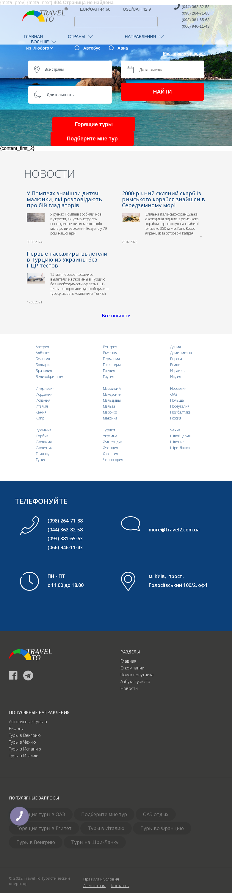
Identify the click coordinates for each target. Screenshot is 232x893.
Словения (44, 447)
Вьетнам (110, 352)
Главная (128, 661)
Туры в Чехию (22, 742)
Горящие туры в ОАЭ (40, 814)
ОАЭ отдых (155, 814)
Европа (176, 358)
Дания (175, 346)
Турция (109, 430)
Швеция (177, 441)
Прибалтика (180, 412)
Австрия (42, 346)
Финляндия (113, 441)
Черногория (113, 459)
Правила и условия (101, 879)
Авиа (122, 48)
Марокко (110, 412)
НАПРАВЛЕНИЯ (144, 36)
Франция (110, 447)
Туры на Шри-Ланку (94, 842)
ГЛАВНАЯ (33, 36)
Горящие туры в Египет (44, 828)
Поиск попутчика (136, 674)
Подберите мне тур (92, 139)
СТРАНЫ (80, 36)
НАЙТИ (162, 92)
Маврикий (112, 388)
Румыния (43, 430)
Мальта (109, 406)
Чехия (175, 430)
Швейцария (180, 435)
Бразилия (44, 370)
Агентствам (94, 885)
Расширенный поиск (184, 53)
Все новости (116, 315)
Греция (109, 370)
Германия (111, 358)
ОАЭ (174, 394)
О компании (132, 668)
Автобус (91, 48)
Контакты (120, 885)
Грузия (108, 376)
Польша (177, 400)
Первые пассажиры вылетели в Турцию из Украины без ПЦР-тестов (67, 259)
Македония (112, 394)
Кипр (40, 418)
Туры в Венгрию (25, 735)
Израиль (177, 370)
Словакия (44, 441)
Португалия (179, 406)
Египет (176, 364)
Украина (110, 435)
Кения (41, 412)
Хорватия (110, 453)
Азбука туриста (135, 681)
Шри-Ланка (180, 447)
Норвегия (178, 388)
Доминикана (181, 352)
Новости (129, 688)
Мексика (110, 418)
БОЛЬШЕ (43, 41)
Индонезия (45, 388)
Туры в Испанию (25, 749)
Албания (43, 352)
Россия (175, 418)
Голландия (112, 364)
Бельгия (43, 358)
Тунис (41, 459)
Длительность (60, 94)
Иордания (44, 394)
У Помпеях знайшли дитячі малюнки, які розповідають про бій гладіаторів (64, 199)
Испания (43, 400)
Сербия (42, 435)
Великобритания (50, 376)
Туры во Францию (162, 828)
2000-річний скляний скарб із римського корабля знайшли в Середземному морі (163, 199)
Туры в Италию (23, 756)
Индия (175, 376)
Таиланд (43, 453)
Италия (42, 406)
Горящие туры (94, 124)
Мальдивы (112, 400)
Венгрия (110, 346)
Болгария (43, 364)
